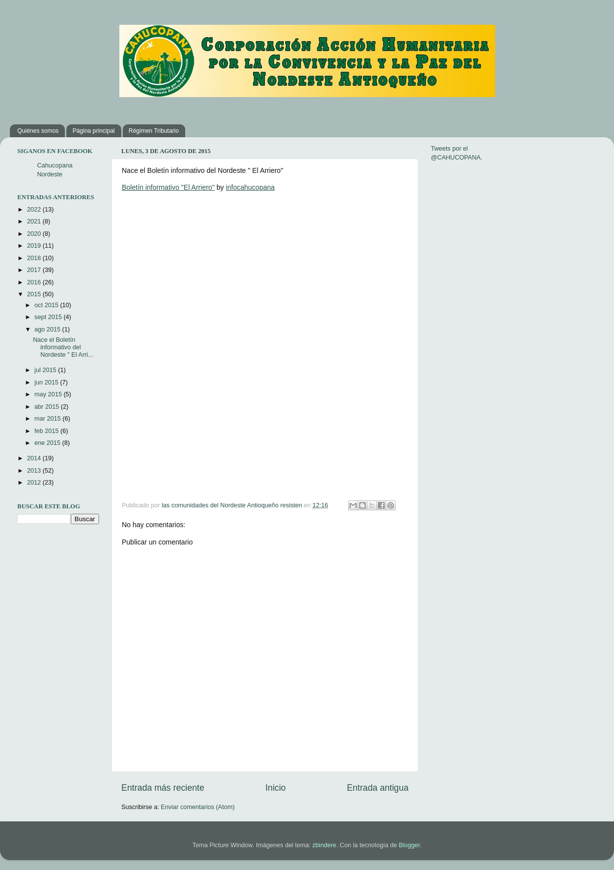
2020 (35, 233)
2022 (35, 209)
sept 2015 (49, 317)
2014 (35, 458)
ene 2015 (48, 442)
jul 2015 (46, 370)
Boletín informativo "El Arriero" (168, 187)
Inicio (275, 788)
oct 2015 (47, 305)
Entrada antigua (378, 788)
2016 (35, 282)
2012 (35, 482)
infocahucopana (250, 187)
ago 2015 (48, 329)
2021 (35, 221)
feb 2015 (48, 431)
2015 (35, 294)
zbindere (324, 845)
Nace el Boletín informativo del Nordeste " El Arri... (63, 347)
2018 (35, 258)
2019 (35, 245)
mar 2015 (49, 418)
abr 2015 (48, 406)
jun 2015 (47, 382)
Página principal (93, 130)
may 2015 (49, 394)
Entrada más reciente (163, 788)
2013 (35, 470)
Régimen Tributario (154, 130)
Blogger (409, 845)
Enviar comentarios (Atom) (198, 807)
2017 (35, 270)
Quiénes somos (37, 130)
